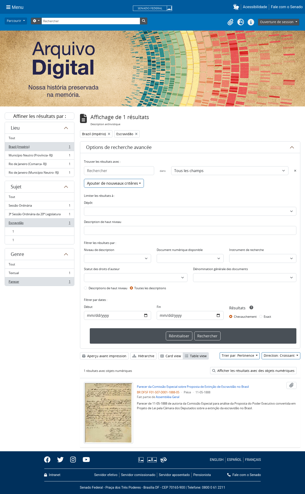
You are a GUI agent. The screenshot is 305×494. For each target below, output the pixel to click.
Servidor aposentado (174, 475)
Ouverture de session (277, 22)
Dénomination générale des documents (220, 269)
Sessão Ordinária (39, 206)
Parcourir (14, 20)
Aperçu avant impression (104, 356)
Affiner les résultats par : (39, 116)
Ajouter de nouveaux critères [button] (112, 183)
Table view (196, 356)
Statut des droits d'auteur (102, 269)
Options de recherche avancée (119, 147)
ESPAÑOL (234, 460)
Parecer (39, 282)
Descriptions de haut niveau (108, 288)
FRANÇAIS (253, 460)
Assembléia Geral (167, 397)
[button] (237, 7)
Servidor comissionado (138, 475)
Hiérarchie (143, 356)
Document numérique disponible (180, 250)
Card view (170, 356)
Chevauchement (245, 316)
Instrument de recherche (246, 250)
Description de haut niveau (102, 222)
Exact (267, 316)
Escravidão (39, 223)
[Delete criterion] (295, 170)
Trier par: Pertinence (238, 355)
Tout (12, 138)
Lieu (15, 128)
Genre (17, 254)
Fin (159, 307)
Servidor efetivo (106, 475)
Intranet (52, 475)
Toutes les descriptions (150, 288)
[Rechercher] (91, 21)
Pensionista (202, 475)
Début (88, 307)
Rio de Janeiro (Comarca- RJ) (39, 165)
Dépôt (88, 203)
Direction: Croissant (279, 355)
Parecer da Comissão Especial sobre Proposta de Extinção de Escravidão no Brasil (193, 387)
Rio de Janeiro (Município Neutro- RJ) (39, 173)
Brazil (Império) (39, 147)
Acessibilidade (255, 7)
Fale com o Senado (287, 7)
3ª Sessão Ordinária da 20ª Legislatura (39, 215)
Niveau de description (99, 250)
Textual (39, 274)
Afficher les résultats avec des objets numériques (253, 370)
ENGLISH (217, 460)
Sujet (16, 186)
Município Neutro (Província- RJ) (39, 156)
